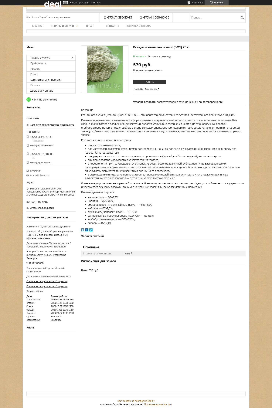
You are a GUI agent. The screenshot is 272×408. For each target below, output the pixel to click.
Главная (37, 25)
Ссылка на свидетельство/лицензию (46, 281)
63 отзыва (197, 2)
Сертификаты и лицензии (45, 79)
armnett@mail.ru (39, 175)
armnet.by (35, 170)
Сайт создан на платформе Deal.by (136, 401)
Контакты (112, 25)
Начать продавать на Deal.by (85, 2)
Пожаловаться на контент (158, 404)
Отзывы (35, 85)
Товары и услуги (62, 25)
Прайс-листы (38, 63)
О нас (89, 25)
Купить (150, 81)
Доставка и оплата (138, 25)
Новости (35, 68)
